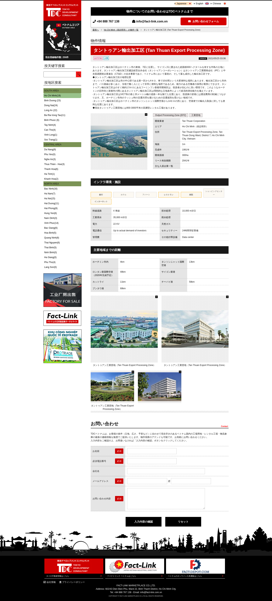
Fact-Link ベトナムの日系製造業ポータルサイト (62, 318)
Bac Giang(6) (51, 228)
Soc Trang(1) (50, 139)
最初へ (96, 30)
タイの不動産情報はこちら (57, 576)
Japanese (181, 3)
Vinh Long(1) (50, 134)
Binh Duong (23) (52, 100)
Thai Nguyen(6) (52, 242)
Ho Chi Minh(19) (52, 95)
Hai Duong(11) (51, 203)
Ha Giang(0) (50, 257)
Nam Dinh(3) (50, 218)
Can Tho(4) (50, 130)
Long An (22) (50, 110)
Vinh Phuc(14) (51, 223)
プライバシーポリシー (73, 582)
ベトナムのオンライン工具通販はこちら (185, 576)
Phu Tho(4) (50, 262)
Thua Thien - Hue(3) (54, 164)
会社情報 (51, 582)
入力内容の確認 (143, 521)
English (199, 3)
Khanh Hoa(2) (51, 179)
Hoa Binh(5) (50, 233)
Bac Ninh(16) (50, 188)
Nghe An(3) (50, 159)
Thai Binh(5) (50, 247)
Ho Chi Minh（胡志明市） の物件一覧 (121, 30)
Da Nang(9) (50, 149)
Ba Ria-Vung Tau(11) (54, 115)
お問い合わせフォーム (203, 21)
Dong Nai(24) (51, 105)
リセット (183, 521)
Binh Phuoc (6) (51, 120)
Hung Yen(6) (50, 213)
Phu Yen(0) (49, 154)
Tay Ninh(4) (50, 125)
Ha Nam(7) (49, 193)
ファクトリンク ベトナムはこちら (121, 576)
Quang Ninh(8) (51, 237)
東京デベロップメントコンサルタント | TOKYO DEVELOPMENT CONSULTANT (62, 10)
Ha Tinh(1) (49, 174)
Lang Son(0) (50, 267)
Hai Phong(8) (51, 208)
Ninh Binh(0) (50, 252)
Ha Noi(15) (49, 198)
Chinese (217, 3)
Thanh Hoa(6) (51, 169)
